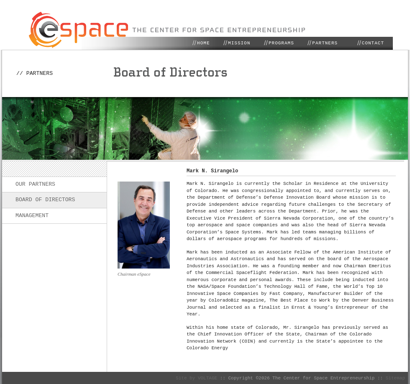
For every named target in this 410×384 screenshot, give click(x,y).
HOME (203, 43)
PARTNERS (325, 43)
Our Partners (35, 184)
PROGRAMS (281, 43)
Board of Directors (45, 199)
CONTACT (373, 43)
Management (32, 215)
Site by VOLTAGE (198, 377)
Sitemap (395, 377)
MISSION (239, 43)
